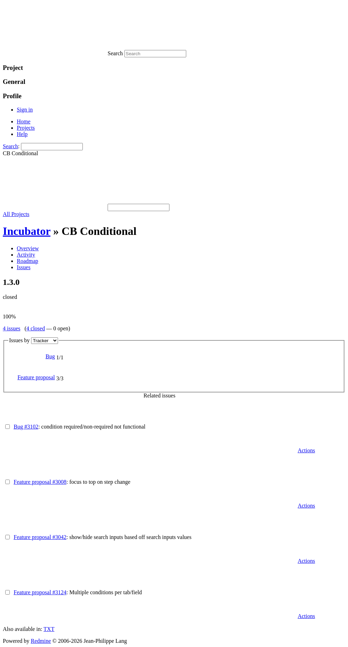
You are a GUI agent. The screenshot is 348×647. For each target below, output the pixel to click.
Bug (50, 356)
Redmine (41, 641)
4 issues (11, 328)
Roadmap (27, 261)
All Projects (16, 214)
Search (10, 146)
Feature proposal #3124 (40, 592)
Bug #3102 (26, 427)
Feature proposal (36, 377)
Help (22, 134)
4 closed (36, 328)
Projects (26, 128)
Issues (23, 267)
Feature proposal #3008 (40, 482)
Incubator (26, 231)
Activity (26, 255)
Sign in (25, 110)
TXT (49, 629)
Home (23, 121)
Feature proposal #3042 (40, 537)
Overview (28, 248)
